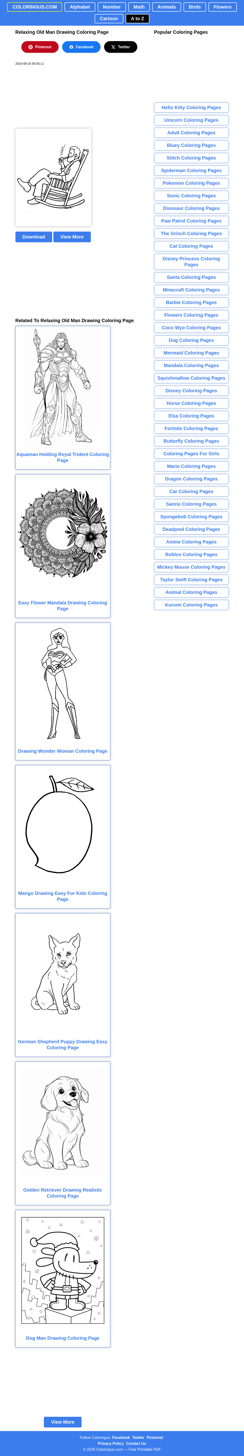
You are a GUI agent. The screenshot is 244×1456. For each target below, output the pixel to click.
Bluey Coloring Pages (191, 145)
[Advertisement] (51, 97)
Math (139, 7)
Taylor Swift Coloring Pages (191, 579)
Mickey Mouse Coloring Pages (191, 567)
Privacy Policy (111, 1443)
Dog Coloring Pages (191, 340)
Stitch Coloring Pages (191, 157)
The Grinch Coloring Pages (191, 233)
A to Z (137, 18)
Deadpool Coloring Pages (191, 529)
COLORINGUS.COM (34, 7)
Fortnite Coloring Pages (191, 428)
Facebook (81, 47)
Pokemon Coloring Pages (191, 183)
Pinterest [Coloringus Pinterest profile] (155, 1438)
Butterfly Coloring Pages (191, 441)
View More (72, 236)
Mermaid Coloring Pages (191, 352)
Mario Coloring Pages (191, 466)
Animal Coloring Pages (191, 592)
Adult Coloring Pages (191, 132)
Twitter (120, 47)
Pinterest (39, 47)
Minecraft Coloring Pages (191, 289)
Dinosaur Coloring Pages (191, 208)
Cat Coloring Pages (191, 246)
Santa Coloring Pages (191, 277)
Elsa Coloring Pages (191, 415)
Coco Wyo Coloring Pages (191, 327)
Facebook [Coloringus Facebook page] (121, 1438)
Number (112, 7)
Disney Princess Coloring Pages (191, 261)
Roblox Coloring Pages (191, 554)
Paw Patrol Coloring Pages (191, 220)
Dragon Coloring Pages (191, 478)
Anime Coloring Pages (191, 541)
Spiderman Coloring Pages (191, 170)
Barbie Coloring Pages (191, 302)
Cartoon (109, 18)
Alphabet (80, 7)
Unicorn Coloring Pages (191, 120)
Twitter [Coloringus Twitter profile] (138, 1438)
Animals (166, 7)
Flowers (223, 7)
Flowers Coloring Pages (191, 315)
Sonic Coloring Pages (191, 195)
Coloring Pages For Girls (191, 453)
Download (34, 236)
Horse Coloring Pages (191, 403)
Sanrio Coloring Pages (191, 504)
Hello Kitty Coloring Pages (191, 107)
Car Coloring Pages (191, 491)
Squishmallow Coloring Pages (191, 378)
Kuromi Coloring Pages (191, 604)
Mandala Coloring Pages (191, 365)
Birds (195, 7)
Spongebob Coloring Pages (191, 516)
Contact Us (136, 1443)
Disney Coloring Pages (191, 390)
